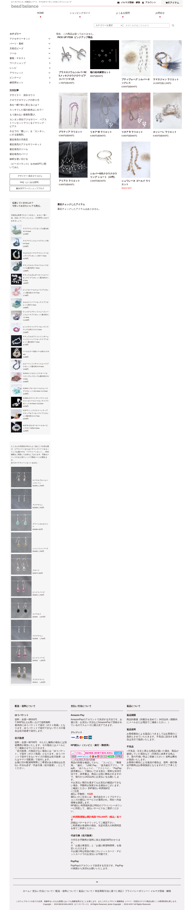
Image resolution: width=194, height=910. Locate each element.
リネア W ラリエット (101, 132)
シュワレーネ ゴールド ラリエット (136, 183)
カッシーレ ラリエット (165, 132)
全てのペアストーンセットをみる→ (25, 463)
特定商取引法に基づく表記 (109, 891)
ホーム (26, 891)
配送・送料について (65, 891)
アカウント (150, 2)
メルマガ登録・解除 (130, 2)
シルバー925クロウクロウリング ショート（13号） (103, 175)
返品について (85, 891)
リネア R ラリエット (132, 132)
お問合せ (160, 15)
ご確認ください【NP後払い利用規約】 (91, 788)
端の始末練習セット (100, 72)
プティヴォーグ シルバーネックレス (136, 81)
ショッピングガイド (80, 15)
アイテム (171, 2)
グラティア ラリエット (70, 132)
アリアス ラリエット (69, 181)
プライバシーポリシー (136, 891)
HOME (40, 15)
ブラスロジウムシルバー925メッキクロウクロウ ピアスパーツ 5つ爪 (73, 75)
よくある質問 (123, 15)
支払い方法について (42, 891)
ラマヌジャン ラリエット (166, 79)
